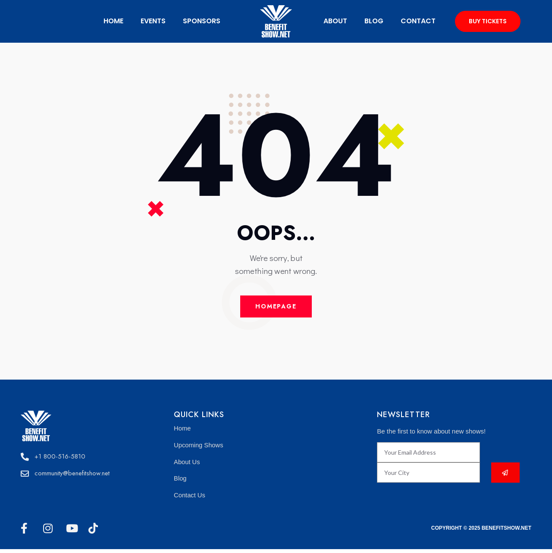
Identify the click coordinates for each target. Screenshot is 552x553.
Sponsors (201, 21)
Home (113, 21)
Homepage (276, 307)
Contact (418, 21)
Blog (373, 21)
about (335, 21)
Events (153, 21)
